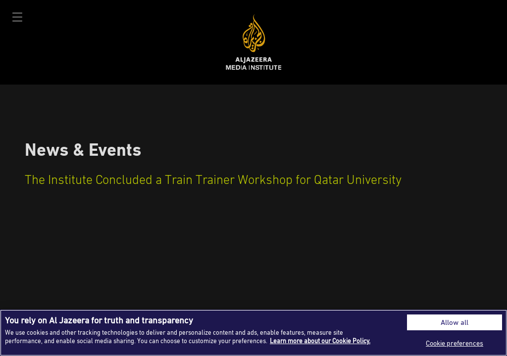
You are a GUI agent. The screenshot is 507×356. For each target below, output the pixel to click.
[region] (253, 333)
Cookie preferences (454, 343)
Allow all (454, 322)
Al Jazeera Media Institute (253, 42)
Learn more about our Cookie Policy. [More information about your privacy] (320, 341)
